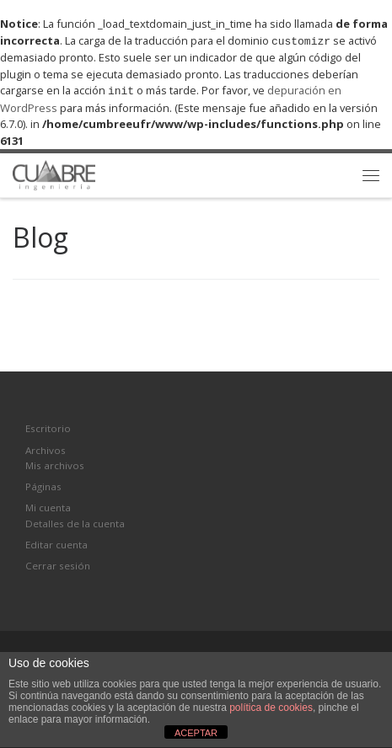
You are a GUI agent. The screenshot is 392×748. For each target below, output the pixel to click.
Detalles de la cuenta (75, 522)
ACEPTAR (196, 733)
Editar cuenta (56, 543)
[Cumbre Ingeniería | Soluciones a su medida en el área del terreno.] (54, 171)
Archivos (45, 448)
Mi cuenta (48, 506)
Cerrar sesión (57, 564)
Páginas (43, 484)
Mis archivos (54, 463)
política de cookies (271, 707)
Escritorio (48, 426)
